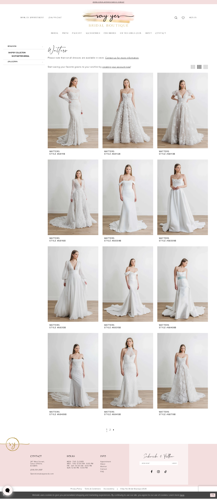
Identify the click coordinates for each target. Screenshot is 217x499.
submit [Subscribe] (177, 464)
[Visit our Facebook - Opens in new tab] (151, 472)
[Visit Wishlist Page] (183, 18)
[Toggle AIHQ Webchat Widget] (8, 490)
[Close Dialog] (4, 495)
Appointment (105, 462)
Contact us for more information (122, 58)
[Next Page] (114, 430)
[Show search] (176, 18)
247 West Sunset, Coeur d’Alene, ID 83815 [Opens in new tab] (37, 464)
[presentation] (73, 111)
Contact (103, 469)
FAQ (102, 472)
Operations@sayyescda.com (42, 474)
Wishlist (103, 467)
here (182, 495)
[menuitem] (32, 18)
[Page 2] (110, 430)
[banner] (108, 18)
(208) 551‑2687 (36, 470)
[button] (193, 18)
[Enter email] (158, 464)
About (102, 464)
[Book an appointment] (32, 18)
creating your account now (116, 67)
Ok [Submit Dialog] (212, 495)
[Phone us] (55, 18)
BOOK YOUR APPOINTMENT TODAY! (108, 2)
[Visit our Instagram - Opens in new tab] (158, 472)
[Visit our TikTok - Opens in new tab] (165, 472)
